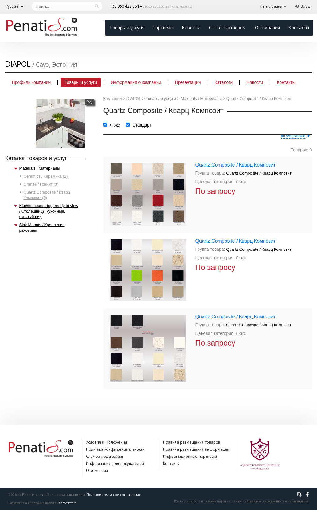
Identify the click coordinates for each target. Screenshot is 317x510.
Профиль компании (31, 82)
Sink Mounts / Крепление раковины (42, 227)
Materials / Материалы (39, 168)
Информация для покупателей (115, 463)
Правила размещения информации (196, 449)
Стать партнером (227, 27)
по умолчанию (293, 136)
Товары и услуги (127, 27)
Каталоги (224, 82)
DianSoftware (67, 503)
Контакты (298, 27)
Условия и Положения (106, 442)
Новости (191, 27)
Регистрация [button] (271, 6)
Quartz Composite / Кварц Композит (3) (47, 195)
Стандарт (141, 125)
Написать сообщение (89, 102)
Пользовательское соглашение (114, 494)
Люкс (115, 125)
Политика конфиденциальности (115, 449)
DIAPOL (133, 98)
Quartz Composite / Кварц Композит (235, 164)
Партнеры (163, 27)
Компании (112, 98)
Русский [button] (12, 6)
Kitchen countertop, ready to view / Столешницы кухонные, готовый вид (48, 211)
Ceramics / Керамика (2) (46, 176)
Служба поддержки (104, 456)
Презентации (188, 82)
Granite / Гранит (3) (41, 184)
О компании (267, 27)
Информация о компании (136, 82)
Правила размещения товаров (191, 442)
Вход (306, 6)
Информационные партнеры (190, 456)
